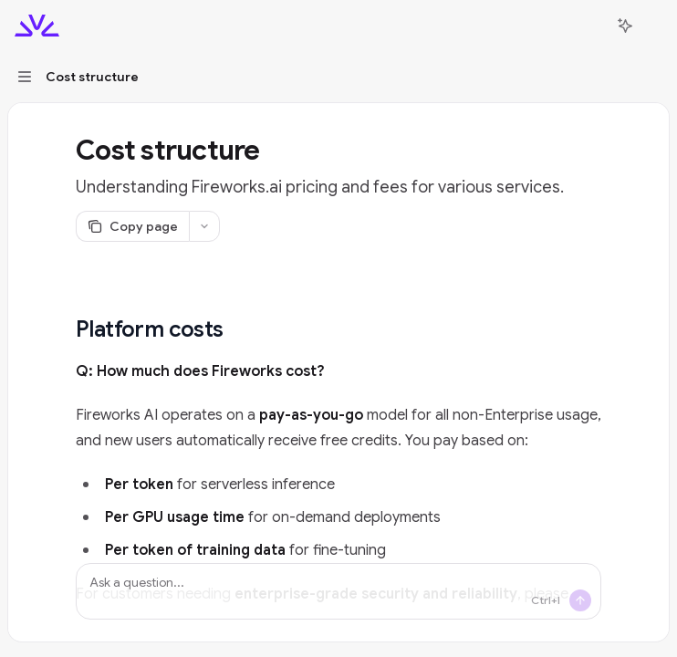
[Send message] (580, 600)
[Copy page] (132, 226)
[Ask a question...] (338, 591)
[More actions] (653, 25)
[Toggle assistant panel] (625, 25)
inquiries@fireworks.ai (277, 619)
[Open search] (591, 25)
